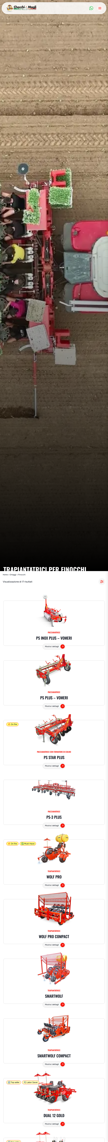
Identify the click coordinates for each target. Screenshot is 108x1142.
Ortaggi (13, 574)
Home (5, 574)
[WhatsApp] (91, 8)
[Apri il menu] (100, 8)
